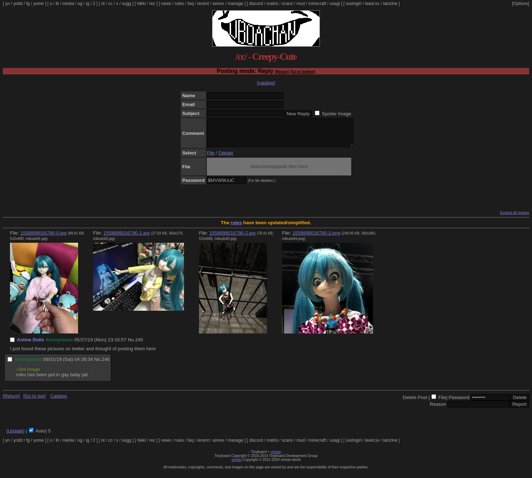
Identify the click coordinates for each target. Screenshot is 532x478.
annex (218, 3)
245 (139, 345)
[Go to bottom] (303, 72)
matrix (272, 3)
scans (287, 3)
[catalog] (266, 82)
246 (105, 364)
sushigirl (354, 3)
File (210, 158)
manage (235, 3)
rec (152, 3)
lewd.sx (372, 3)
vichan (276, 457)
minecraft (317, 3)
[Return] (282, 72)
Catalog (58, 401)
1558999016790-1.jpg (126, 238)
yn (7, 3)
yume (38, 3)
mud (301, 3)
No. (131, 345)
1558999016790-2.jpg (232, 238)
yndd (17, 3)
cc (110, 3)
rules (179, 3)
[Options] (520, 3)
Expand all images (514, 218)
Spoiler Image (336, 113)
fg (28, 3)
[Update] (15, 436)
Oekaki (226, 158)
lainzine (390, 3)
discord (256, 3)
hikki (141, 3)
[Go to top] (34, 401)
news (166, 3)
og (80, 3)
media (68, 3)
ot (103, 3)
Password (459, 402)
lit (57, 3)
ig (87, 3)
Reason (438, 409)
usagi (334, 3)
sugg (126, 3)
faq (191, 3)
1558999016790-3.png (316, 238)
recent (203, 3)
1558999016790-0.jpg (43, 238)
